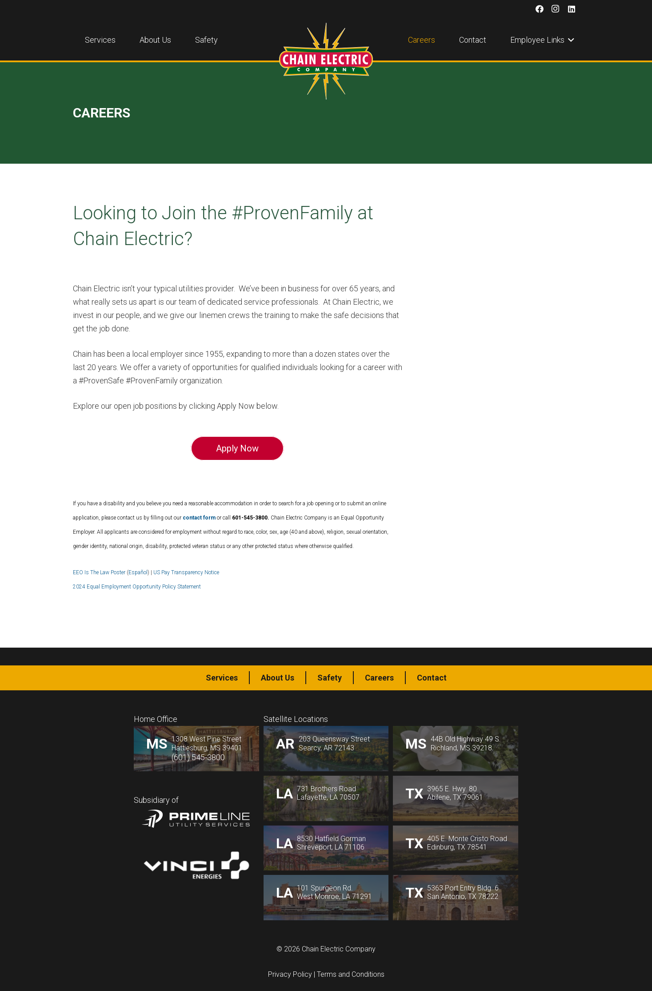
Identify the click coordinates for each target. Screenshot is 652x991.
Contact (432, 677)
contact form (200, 518)
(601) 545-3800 (198, 757)
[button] (569, 40)
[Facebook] (540, 9)
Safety (329, 677)
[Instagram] (556, 9)
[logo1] (326, 61)
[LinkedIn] (572, 9)
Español (138, 572)
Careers (379, 677)
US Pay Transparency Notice (186, 572)
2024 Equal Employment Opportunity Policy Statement (137, 587)
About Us (277, 677)
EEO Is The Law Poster (99, 572)
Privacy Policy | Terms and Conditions (326, 974)
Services (222, 677)
